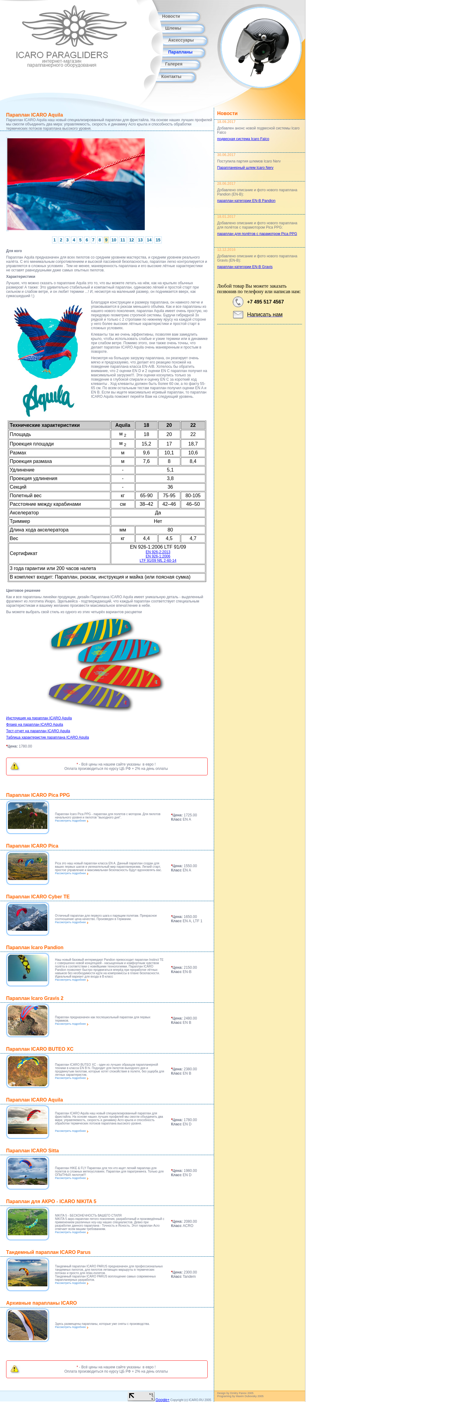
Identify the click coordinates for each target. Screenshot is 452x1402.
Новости (171, 16)
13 (140, 239)
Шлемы (173, 28)
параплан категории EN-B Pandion (246, 201)
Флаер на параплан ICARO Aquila (34, 724)
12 (131, 239)
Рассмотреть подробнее (71, 820)
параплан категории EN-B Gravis (245, 267)
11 (122, 239)
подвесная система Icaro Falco (243, 139)
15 (158, 239)
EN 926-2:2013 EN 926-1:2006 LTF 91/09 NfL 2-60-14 (158, 556)
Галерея (174, 64)
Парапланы (180, 52)
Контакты (171, 76)
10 (113, 239)
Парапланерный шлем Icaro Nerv (245, 168)
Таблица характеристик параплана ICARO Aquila (47, 737)
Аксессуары (181, 40)
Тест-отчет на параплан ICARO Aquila (38, 731)
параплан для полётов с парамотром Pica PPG (257, 234)
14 (149, 239)
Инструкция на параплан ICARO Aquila (39, 718)
